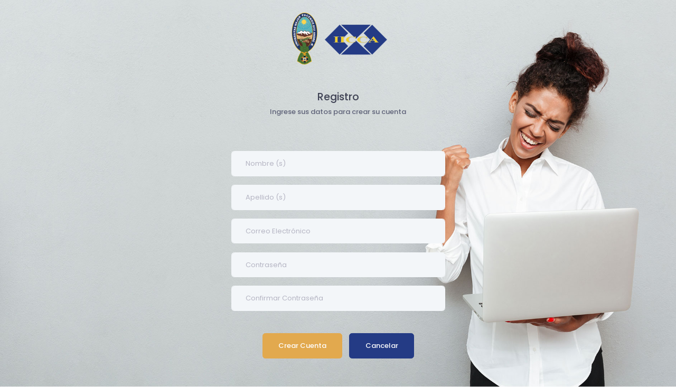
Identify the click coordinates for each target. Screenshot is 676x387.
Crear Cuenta (302, 346)
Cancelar (381, 346)
